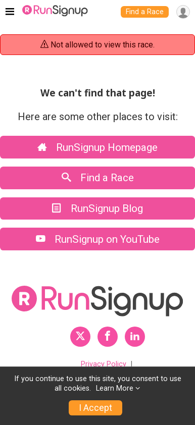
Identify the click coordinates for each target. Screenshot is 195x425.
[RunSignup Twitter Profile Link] (80, 337)
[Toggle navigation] (10, 12)
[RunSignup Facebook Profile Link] (108, 337)
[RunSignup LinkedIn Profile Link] (135, 337)
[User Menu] (183, 12)
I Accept (95, 408)
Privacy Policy (103, 364)
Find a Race (145, 12)
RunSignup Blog (97, 208)
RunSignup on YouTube (98, 239)
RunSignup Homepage (97, 147)
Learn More (114, 388)
